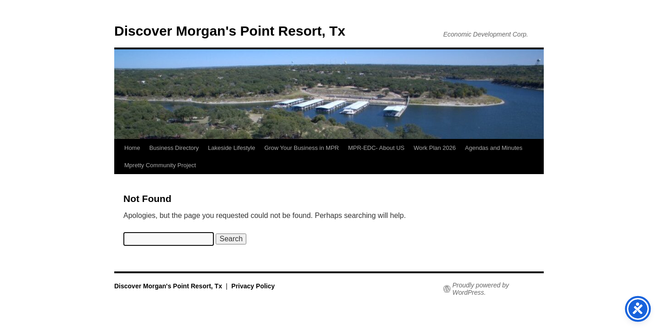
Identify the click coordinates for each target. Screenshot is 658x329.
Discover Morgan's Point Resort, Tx (229, 30)
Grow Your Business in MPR (301, 147)
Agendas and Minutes (494, 147)
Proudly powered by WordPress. (480, 288)
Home (132, 147)
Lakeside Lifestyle (231, 147)
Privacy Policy (253, 286)
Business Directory (174, 147)
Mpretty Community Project (160, 165)
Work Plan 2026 (435, 147)
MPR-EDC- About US (376, 147)
